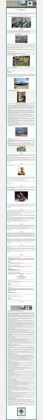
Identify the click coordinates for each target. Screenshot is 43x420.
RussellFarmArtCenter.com (13, 1)
